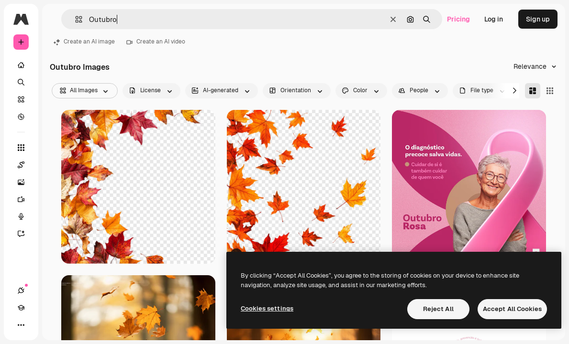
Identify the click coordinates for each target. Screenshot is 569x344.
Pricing (458, 19)
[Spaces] (25, 164)
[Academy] (21, 307)
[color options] (361, 90)
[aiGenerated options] (221, 90)
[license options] (151, 90)
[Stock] (21, 99)
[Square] (550, 90)
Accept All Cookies (512, 309)
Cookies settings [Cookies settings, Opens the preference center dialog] (267, 308)
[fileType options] (483, 90)
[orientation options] (297, 90)
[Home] (21, 65)
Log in (493, 19)
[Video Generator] (25, 199)
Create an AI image (84, 41)
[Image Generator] (25, 182)
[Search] (21, 82)
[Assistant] (25, 233)
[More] (21, 325)
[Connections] (21, 290)
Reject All (438, 309)
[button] (75, 19)
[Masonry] (532, 90)
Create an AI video (155, 41)
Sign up (538, 19)
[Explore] (21, 116)
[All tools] (21, 147)
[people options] (420, 90)
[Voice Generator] (25, 216)
